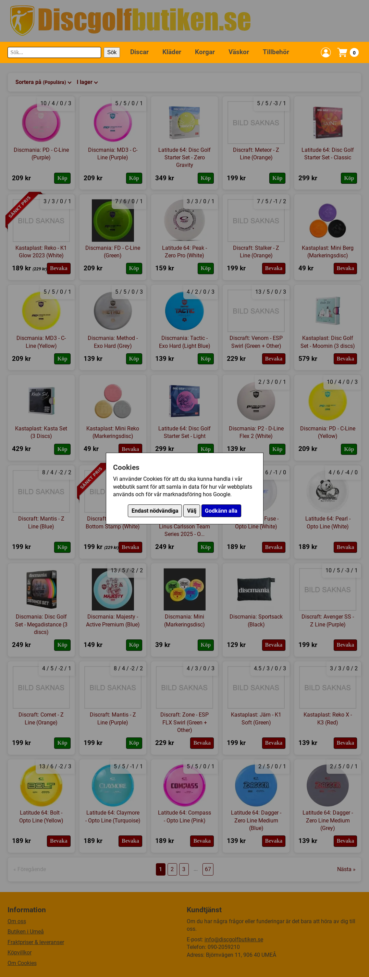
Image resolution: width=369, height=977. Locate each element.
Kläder (171, 52)
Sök (112, 52)
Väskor (239, 52)
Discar (139, 52)
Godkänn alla (221, 511)
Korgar (205, 52)
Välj (191, 511)
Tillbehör (276, 52)
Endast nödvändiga (155, 511)
